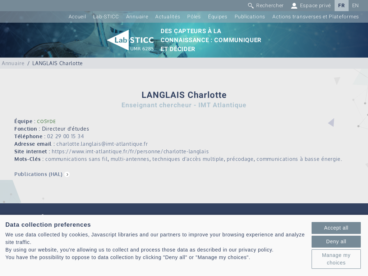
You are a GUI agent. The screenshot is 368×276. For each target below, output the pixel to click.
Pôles (194, 17)
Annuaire (137, 17)
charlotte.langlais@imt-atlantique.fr (102, 144)
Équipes (217, 17)
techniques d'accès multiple (188, 159)
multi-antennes (130, 159)
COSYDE (46, 121)
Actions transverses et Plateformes (315, 17)
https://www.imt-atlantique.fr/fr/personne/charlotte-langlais (130, 151)
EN (355, 5)
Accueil (77, 17)
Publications (250, 17)
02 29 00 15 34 (65, 136)
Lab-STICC (106, 17)
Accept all (336, 228)
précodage (240, 159)
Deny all (336, 241)
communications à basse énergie (299, 159)
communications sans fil (76, 159)
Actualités (167, 17)
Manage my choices (336, 259)
